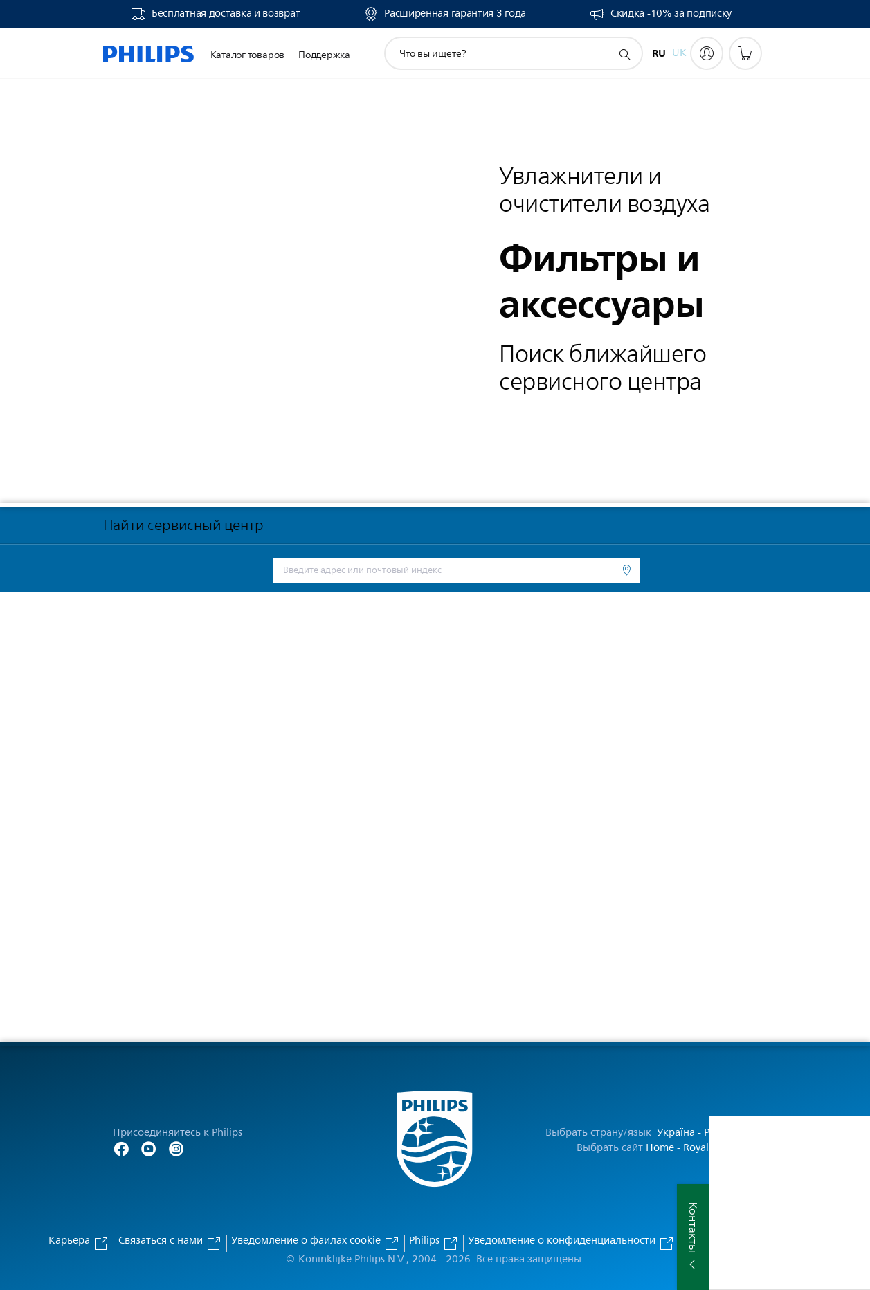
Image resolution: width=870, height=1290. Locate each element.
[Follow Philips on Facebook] (121, 1147)
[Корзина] (745, 53)
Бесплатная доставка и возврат (226, 13)
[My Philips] (706, 53)
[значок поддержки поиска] (624, 54)
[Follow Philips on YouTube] (149, 1147)
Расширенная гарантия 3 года (455, 13)
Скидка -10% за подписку (671, 13)
